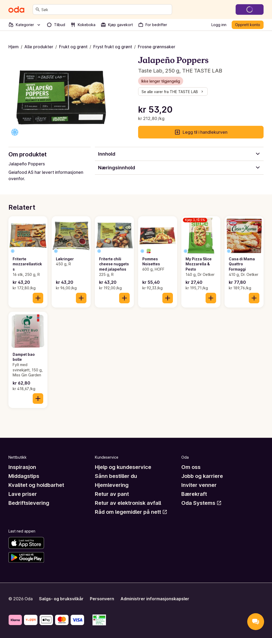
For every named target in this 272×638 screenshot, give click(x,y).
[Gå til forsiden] (16, 9)
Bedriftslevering (28, 503)
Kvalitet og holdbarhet (36, 485)
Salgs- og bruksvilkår (61, 598)
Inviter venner (199, 485)
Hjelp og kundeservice (123, 467)
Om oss (191, 467)
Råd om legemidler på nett (131, 512)
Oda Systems (201, 503)
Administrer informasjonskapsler (154, 598)
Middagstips (23, 476)
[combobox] (105, 9)
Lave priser (22, 494)
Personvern (102, 598)
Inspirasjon (22, 467)
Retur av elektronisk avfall (128, 503)
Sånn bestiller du (116, 476)
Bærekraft (194, 494)
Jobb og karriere (202, 476)
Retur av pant (112, 494)
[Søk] (37, 9)
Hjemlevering (112, 485)
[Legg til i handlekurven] (38, 298)
